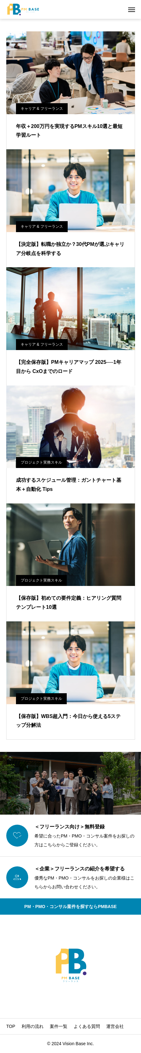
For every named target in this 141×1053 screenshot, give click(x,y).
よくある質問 (87, 1026)
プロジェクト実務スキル (41, 462)
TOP (10, 1026)
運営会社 (115, 1026)
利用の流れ (33, 1026)
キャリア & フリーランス (42, 108)
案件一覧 (58, 1026)
